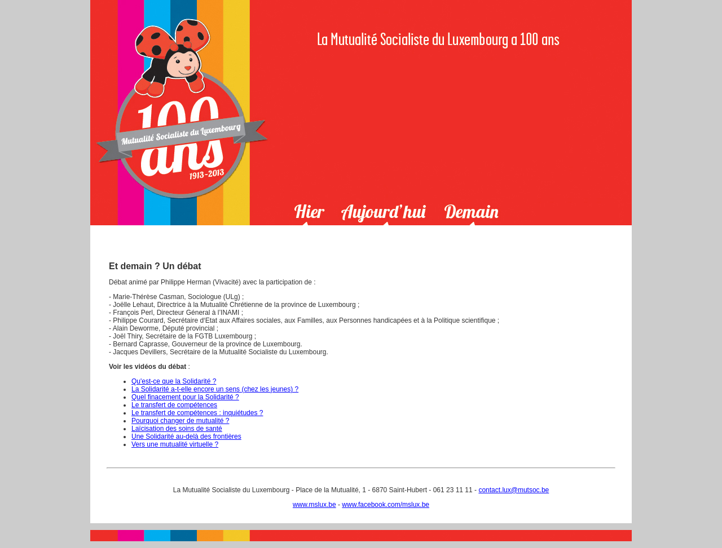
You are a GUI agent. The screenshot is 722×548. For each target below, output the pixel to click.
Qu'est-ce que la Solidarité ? (173, 381)
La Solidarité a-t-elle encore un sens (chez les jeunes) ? (214, 389)
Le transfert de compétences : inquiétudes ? (197, 413)
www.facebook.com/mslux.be (385, 505)
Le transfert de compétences (174, 405)
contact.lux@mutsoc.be (513, 490)
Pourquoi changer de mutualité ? (180, 421)
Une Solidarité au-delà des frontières (186, 436)
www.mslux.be (314, 505)
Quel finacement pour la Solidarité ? (185, 397)
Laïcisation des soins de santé (176, 429)
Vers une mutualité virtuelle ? (174, 444)
